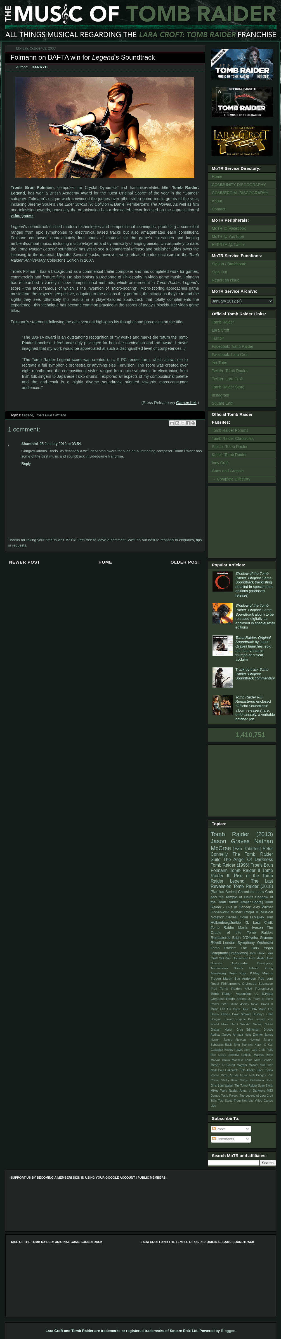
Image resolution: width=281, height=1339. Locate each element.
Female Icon (264, 1019)
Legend (27, 415)
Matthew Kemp (242, 1060)
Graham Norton (222, 1029)
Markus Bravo (220, 1060)
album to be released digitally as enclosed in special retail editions (255, 616)
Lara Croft (220, 330)
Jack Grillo (257, 953)
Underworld (220, 912)
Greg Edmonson (248, 1029)
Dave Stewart (241, 1014)
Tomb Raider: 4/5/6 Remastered (246, 988)
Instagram (220, 395)
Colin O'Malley (252, 917)
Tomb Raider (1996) (230, 865)
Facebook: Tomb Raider (232, 346)
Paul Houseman (236, 958)
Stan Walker (225, 1085)
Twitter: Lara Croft (227, 379)
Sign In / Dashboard (229, 264)
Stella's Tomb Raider (230, 446)
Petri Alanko (248, 1070)
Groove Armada (232, 1034)
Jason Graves (230, 841)
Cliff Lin (225, 1009)
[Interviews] (238, 953)
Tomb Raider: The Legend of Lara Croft (247, 1095)
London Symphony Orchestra (248, 943)
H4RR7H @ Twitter (228, 244)
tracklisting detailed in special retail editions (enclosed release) (254, 584)
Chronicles (246, 892)
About (217, 201)
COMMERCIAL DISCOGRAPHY (240, 193)
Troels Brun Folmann (50, 415)
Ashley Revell (249, 1004)
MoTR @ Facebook (229, 228)
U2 (256, 993)
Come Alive (241, 1009)
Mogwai (242, 1065)
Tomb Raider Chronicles (233, 438)
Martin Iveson (250, 927)
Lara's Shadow (228, 1054)
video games (22, 215)
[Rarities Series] (224, 892)
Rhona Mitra (219, 1075)
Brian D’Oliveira (245, 937)
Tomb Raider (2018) (253, 886)
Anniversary (219, 968)
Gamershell (186, 402)
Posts (219, 1129)
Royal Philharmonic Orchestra (234, 983)
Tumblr (218, 338)
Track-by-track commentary (255, 673)
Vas (251, 1100)
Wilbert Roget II (244, 912)
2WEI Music (229, 1004)
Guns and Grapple (228, 471)
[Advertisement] (243, 521)
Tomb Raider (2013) (242, 834)
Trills (214, 1100)
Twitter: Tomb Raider (230, 371)
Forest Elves (219, 1024)
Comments (223, 1139)
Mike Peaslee (263, 1060)
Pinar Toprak (264, 1070)
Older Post (186, 562)
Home (105, 562)
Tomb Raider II (245, 870)
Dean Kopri (238, 973)
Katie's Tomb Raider (229, 454)
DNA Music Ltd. (262, 1009)
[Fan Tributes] (247, 848)
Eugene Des (244, 1019)
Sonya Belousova (252, 1080)
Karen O (260, 1044)
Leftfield (246, 1054)
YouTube (219, 362)
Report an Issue (226, 280)
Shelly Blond (230, 1080)
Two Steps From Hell (232, 1100)
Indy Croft (220, 463)
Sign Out (219, 272)
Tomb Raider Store (228, 387)
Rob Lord (265, 978)
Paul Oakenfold (228, 1070)
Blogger (227, 1331)
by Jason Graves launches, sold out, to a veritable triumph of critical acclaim (253, 649)
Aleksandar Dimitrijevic (252, 963)
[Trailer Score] (251, 902)
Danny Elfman (220, 1014)
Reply (26, 463)
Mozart (253, 1065)
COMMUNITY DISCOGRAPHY (239, 184)
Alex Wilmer (263, 907)
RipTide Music (238, 1075)
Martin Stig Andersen (239, 978)
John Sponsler (243, 1044)
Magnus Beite (263, 1054)
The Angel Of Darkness (248, 859)
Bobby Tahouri (246, 968)
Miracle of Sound (223, 1065)
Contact (218, 209)
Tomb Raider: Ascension (231, 993)
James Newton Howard (241, 1039)
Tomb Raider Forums (230, 430)
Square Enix (222, 403)
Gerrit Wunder (241, 1024)
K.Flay (254, 973)
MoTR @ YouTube (228, 236)
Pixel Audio (257, 958)
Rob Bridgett (257, 1075)
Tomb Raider (223, 322)
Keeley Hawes (233, 1049)
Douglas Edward (222, 1019)
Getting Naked (263, 1024)
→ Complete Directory (231, 479)
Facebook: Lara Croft (230, 354)
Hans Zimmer (254, 1034)
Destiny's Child (263, 1014)
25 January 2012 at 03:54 (60, 444)
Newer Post (24, 562)
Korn (247, 1049)
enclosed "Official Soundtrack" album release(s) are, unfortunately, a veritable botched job (255, 708)
